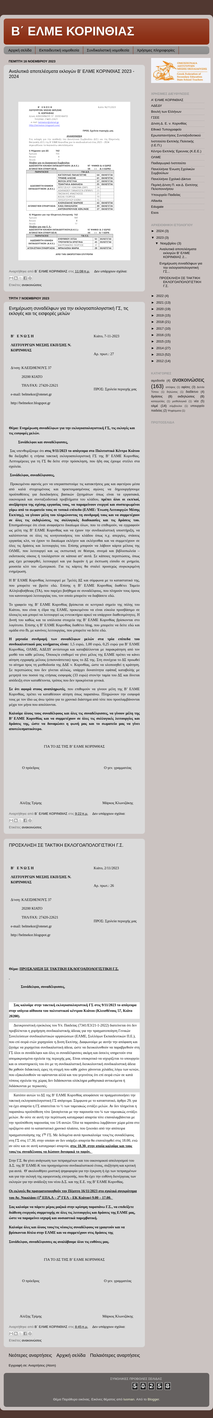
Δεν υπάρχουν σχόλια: (110, 271)
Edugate (157, 207)
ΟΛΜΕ (156, 157)
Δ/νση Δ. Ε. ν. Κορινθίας (169, 123)
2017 (160, 328)
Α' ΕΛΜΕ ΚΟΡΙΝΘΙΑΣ (167, 100)
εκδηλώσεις (186, 396)
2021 (160, 302)
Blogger (153, 1399)
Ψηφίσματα (174, 410)
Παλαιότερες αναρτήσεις (115, 1355)
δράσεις (157, 396)
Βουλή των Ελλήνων (166, 111)
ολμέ (154, 406)
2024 (160, 231)
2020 (160, 309)
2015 (160, 341)
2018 (160, 322)
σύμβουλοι (175, 405)
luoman (128, 1399)
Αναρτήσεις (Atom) (42, 1365)
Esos (155, 212)
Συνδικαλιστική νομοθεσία (108, 50)
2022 (160, 296)
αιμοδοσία (157, 380)
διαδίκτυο (192, 392)
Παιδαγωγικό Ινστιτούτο (168, 163)
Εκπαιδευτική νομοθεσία (59, 50)
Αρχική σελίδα (20, 50)
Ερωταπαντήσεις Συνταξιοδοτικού (176, 135)
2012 (160, 361)
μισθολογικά (179, 401)
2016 (160, 335)
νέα (196, 401)
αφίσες (185, 387)
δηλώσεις (172, 391)
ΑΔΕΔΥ (156, 105)
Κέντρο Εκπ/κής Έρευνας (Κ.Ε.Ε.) (176, 151)
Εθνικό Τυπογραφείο (166, 129)
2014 (160, 348)
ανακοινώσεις (32, 285)
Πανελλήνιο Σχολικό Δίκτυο (171, 179)
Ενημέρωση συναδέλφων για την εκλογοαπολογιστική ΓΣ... (181, 267)
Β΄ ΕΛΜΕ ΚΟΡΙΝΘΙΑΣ (72, 31)
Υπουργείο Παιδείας (166, 195)
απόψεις (171, 387)
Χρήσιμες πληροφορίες (156, 50)
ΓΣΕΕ (155, 117)
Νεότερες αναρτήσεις (30, 1355)
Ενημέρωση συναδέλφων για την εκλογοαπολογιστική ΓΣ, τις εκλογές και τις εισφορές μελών (68, 311)
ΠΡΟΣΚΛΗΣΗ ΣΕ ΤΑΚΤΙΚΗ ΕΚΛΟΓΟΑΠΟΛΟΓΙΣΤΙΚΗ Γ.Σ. (66, 845)
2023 (160, 237)
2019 (160, 315)
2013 (160, 354)
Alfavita (156, 201)
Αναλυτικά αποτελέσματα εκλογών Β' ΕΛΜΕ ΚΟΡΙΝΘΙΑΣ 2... (178, 253)
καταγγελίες (158, 401)
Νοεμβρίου (168, 243)
